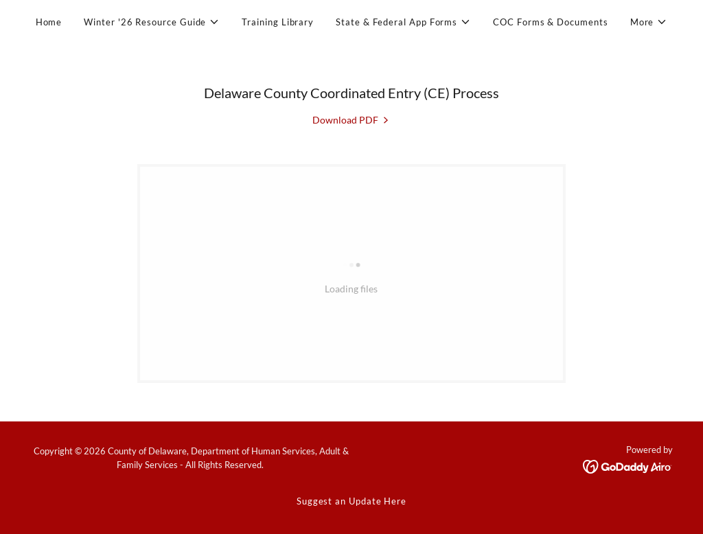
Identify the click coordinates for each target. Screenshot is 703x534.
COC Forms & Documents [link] (550, 21)
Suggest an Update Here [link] (351, 501)
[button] (152, 22)
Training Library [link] (278, 21)
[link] (351, 120)
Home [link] (49, 21)
